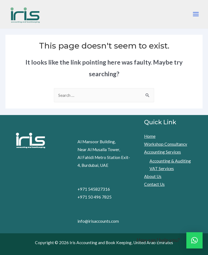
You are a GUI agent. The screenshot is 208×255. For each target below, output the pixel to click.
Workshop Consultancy (165, 144)
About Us (152, 176)
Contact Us (154, 184)
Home (149, 136)
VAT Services (162, 168)
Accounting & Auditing (170, 160)
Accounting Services (162, 151)
